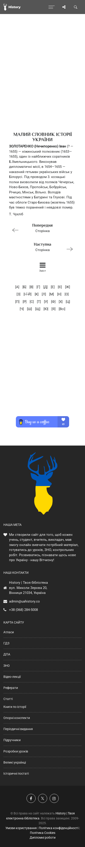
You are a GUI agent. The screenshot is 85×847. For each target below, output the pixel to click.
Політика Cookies (42, 833)
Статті (8, 699)
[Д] (45, 287)
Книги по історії (14, 707)
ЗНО (6, 665)
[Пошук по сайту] (76, 7)
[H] (59, 294)
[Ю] (46, 309)
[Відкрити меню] (51, 7)
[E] (53, 287)
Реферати (10, 688)
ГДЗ (6, 643)
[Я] (53, 309)
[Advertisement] (42, 80)
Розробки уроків (15, 751)
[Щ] (37, 309)
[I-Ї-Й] (28, 294)
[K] (37, 294)
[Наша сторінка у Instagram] (54, 798)
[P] (25, 302)
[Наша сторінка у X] (42, 798)
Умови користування (21, 828)
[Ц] (68, 302)
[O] (67, 294)
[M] (51, 294)
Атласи (8, 632)
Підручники (12, 740)
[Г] (38, 287)
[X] (61, 302)
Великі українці (14, 762)
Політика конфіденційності (58, 828)
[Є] (60, 287)
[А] (17, 287)
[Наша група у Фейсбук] (31, 798)
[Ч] (22, 309)
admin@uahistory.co (24, 601)
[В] (31, 287)
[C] (32, 302)
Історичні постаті (16, 773)
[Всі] (62, 309)
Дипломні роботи (43, 837)
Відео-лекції (12, 677)
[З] (18, 294)
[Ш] (29, 309)
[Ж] (67, 287)
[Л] (44, 294)
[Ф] (53, 302)
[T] (39, 302)
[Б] (24, 287)
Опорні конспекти (16, 718)
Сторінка (40, 227)
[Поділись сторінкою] (64, 7)
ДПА (6, 654)
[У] (46, 302)
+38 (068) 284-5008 (23, 610)
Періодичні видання (18, 729)
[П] (17, 302)
